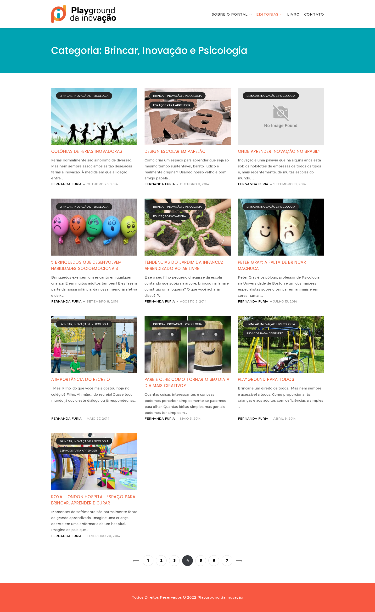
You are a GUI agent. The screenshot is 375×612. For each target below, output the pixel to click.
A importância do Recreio (80, 379)
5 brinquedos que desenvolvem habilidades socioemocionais (86, 265)
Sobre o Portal (230, 14)
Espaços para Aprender (171, 105)
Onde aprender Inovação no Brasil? (279, 151)
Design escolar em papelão (175, 151)
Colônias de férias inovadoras (86, 151)
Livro (293, 14)
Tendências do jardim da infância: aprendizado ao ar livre (184, 265)
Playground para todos (266, 379)
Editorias (267, 14)
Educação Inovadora (169, 216)
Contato (314, 14)
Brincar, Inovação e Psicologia (84, 95)
